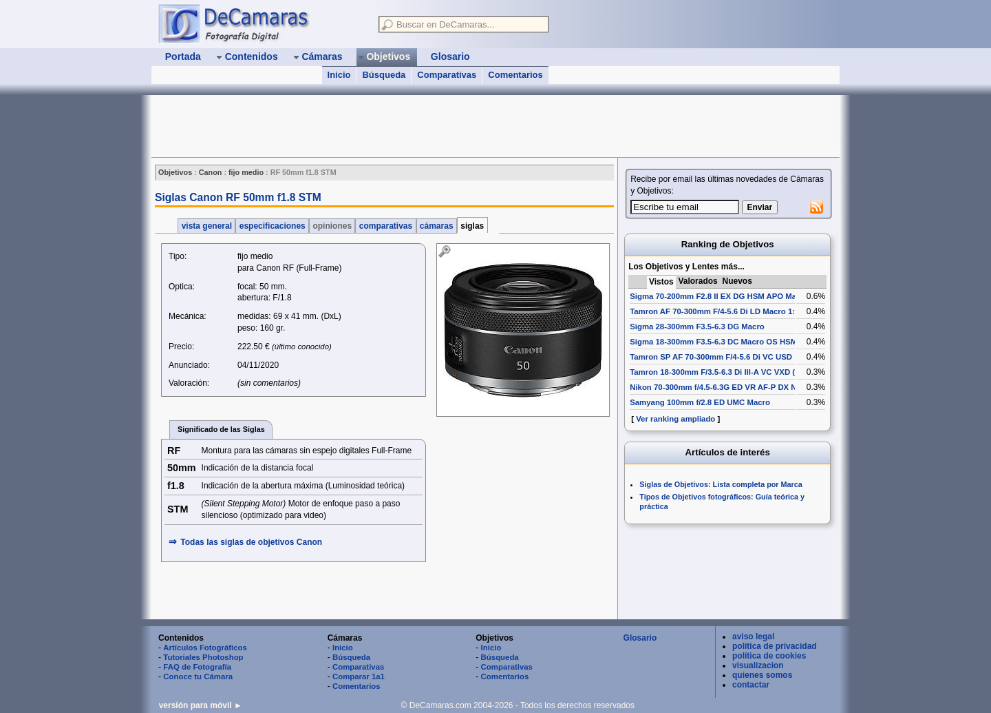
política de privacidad (774, 646)
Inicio (339, 75)
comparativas (385, 226)
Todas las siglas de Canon (251, 542)
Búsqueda (383, 75)
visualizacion (758, 665)
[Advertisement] (401, 126)
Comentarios (515, 75)
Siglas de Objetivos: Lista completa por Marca (720, 484)
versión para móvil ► (200, 705)
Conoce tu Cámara (198, 676)
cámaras (437, 226)
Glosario (640, 638)
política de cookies (769, 656)
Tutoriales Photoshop (203, 657)
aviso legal (753, 636)
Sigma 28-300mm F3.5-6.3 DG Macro (697, 326)
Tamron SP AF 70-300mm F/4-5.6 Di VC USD (711, 357)
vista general (206, 226)
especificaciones (272, 226)
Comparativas (446, 75)
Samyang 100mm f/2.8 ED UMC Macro (700, 402)
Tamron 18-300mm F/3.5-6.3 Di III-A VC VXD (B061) (723, 372)
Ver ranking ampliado (675, 419)
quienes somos (762, 675)
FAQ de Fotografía (197, 667)
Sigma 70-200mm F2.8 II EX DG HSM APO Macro (719, 296)
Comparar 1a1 (358, 676)
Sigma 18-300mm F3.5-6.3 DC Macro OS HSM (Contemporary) (744, 342)
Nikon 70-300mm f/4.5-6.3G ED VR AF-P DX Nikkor (723, 387)
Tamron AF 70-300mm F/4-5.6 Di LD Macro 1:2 (714, 311)
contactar (750, 685)
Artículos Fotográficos (205, 647)
